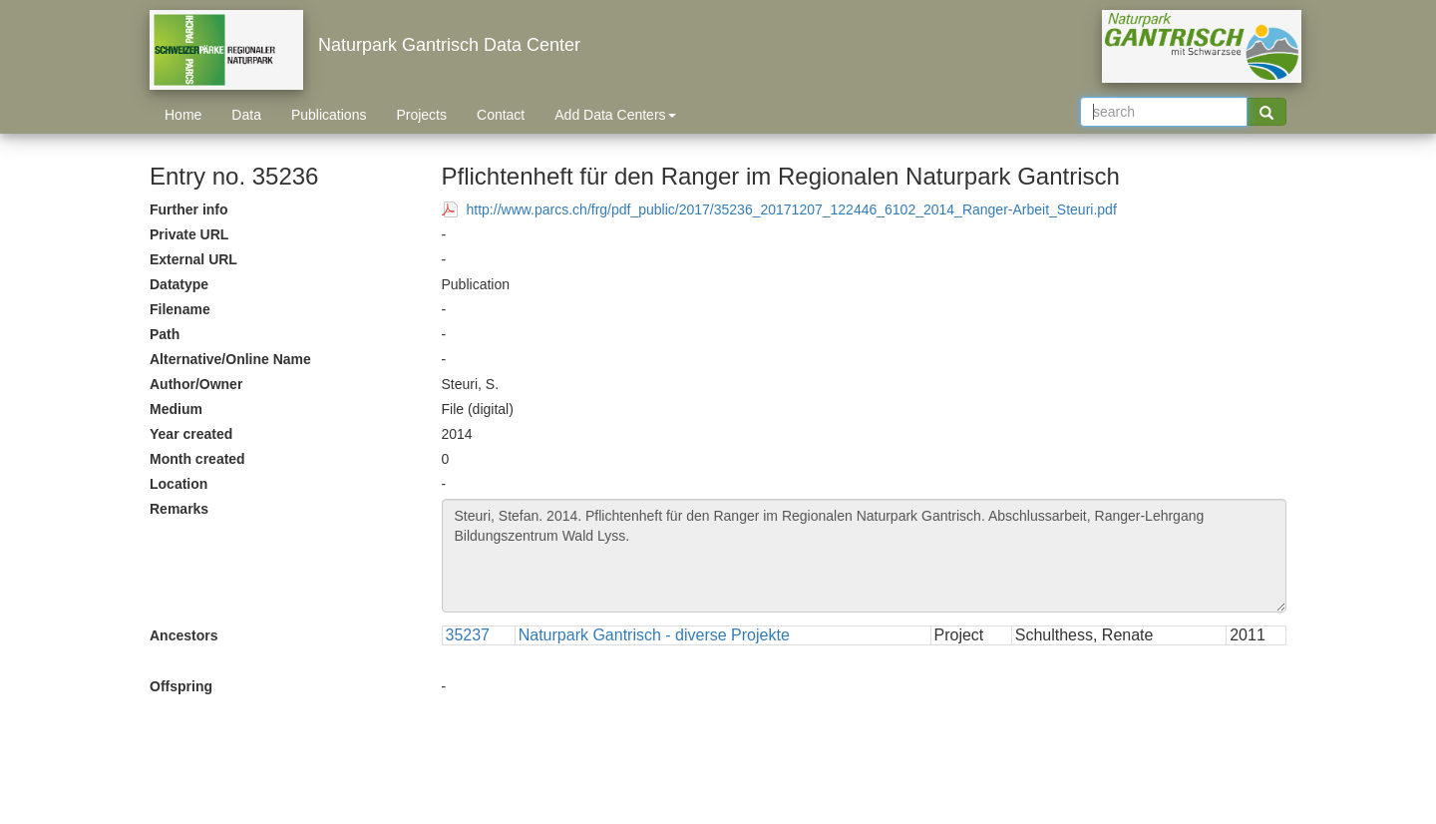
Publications (329, 115)
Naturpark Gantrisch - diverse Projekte (654, 634)
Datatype (179, 284)
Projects (421, 115)
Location (178, 484)
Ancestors (183, 635)
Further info (189, 209)
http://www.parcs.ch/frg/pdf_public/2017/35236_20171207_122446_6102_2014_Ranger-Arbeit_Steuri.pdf (792, 209)
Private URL (189, 234)
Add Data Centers (614, 115)
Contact (501, 115)
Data (246, 115)
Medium (176, 409)
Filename (180, 309)
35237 (468, 634)
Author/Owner (196, 384)
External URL (193, 259)
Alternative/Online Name (230, 359)
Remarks (179, 509)
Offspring (181, 686)
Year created (191, 434)
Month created (197, 459)
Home (183, 115)
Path (165, 334)
